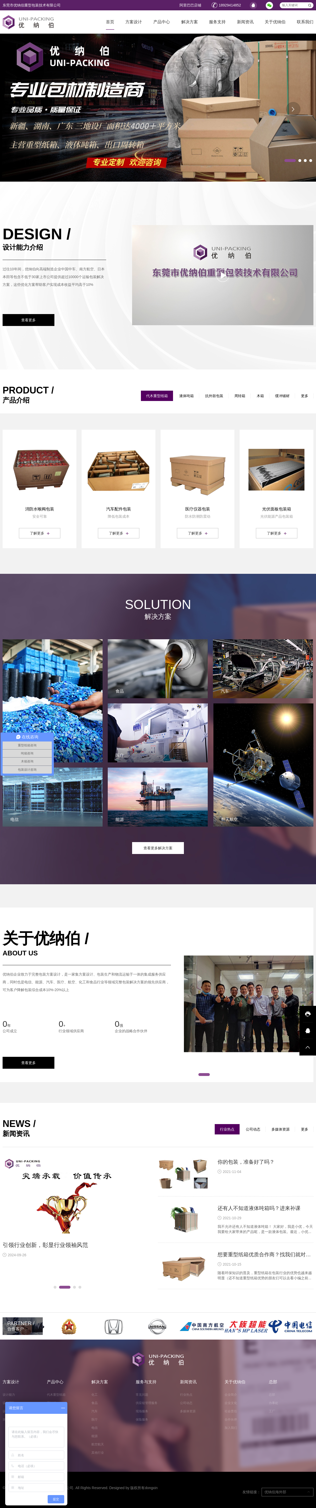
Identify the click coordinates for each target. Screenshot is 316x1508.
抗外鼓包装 (214, 396)
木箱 (260, 396)
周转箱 (239, 396)
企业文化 (231, 1403)
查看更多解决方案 (158, 848)
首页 (110, 22)
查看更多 (28, 320)
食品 (94, 1403)
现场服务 (142, 1411)
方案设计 (133, 22)
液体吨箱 (186, 396)
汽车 (94, 1411)
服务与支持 (146, 1382)
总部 (273, 1382)
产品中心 (161, 22)
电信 (94, 1428)
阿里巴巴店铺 (190, 5)
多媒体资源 (280, 1129)
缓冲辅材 (282, 396)
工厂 (272, 1411)
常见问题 (142, 1394)
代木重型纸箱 (157, 396)
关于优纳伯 (275, 22)
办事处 (273, 1403)
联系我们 (305, 22)
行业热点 (227, 1129)
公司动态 (253, 1129)
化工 (94, 1394)
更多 (304, 396)
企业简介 (231, 1394)
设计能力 (9, 1394)
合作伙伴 (231, 1419)
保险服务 (142, 1419)
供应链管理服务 (146, 1403)
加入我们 (231, 1428)
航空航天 (97, 1444)
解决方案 (189, 22)
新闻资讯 (245, 22)
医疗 (94, 1419)
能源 (94, 1436)
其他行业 (97, 1452)
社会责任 (231, 1411)
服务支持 (217, 22)
